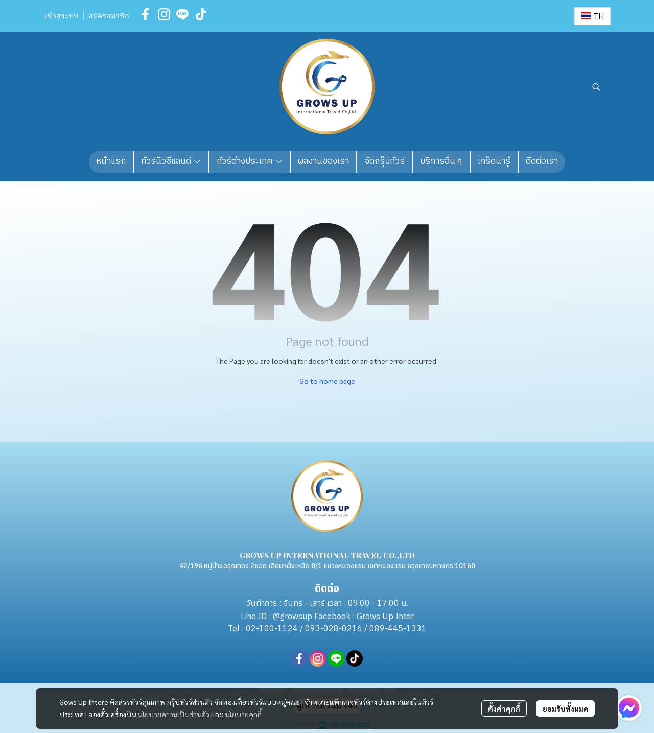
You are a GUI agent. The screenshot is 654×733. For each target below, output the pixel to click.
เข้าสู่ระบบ (61, 16)
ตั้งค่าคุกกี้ (504, 708)
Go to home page (327, 380)
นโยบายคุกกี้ (243, 714)
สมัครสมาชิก (108, 16)
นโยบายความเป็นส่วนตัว (173, 714)
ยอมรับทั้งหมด (565, 708)
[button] (592, 16)
